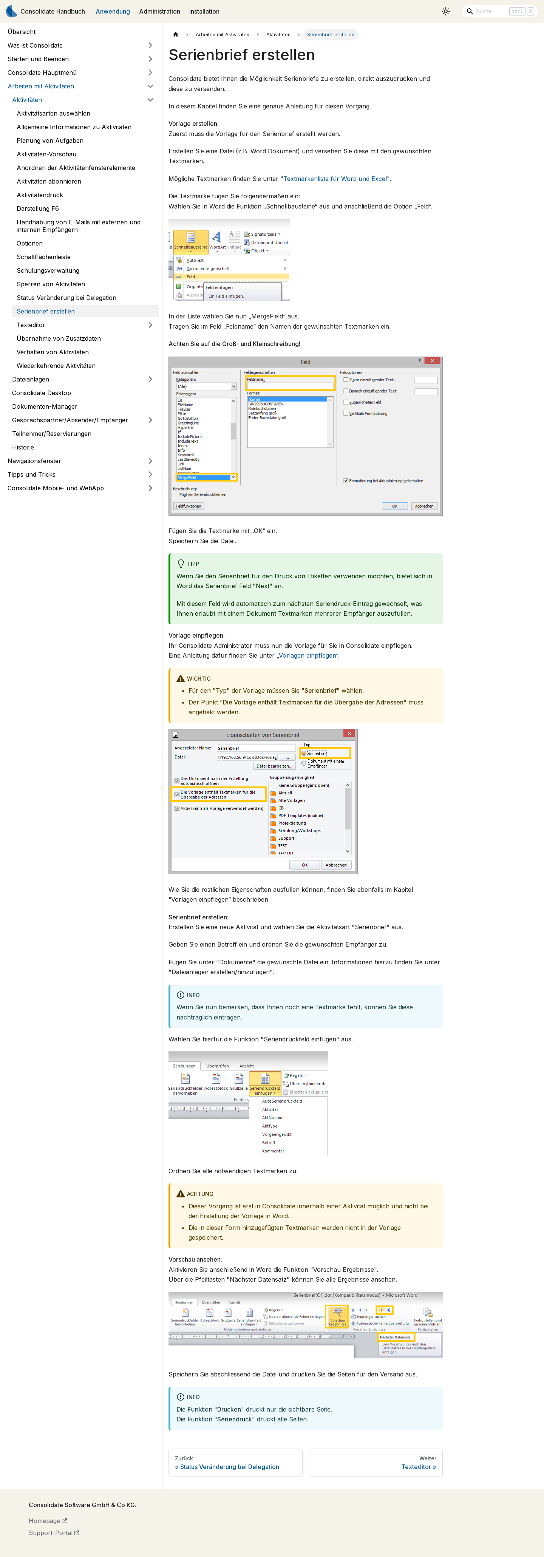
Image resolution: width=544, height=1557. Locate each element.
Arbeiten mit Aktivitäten (41, 86)
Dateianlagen (30, 379)
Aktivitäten (27, 99)
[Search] (500, 11)
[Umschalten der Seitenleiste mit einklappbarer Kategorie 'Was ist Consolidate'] (150, 45)
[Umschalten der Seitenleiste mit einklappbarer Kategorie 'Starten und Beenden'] (150, 59)
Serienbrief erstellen (46, 311)
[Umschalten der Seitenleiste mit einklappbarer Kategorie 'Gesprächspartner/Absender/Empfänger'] (150, 420)
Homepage (48, 1521)
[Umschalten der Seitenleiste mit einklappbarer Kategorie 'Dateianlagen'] (150, 379)
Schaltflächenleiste (44, 257)
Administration (159, 11)
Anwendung (113, 11)
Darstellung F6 (38, 208)
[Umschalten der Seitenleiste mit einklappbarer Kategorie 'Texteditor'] (150, 325)
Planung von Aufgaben (50, 140)
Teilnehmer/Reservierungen (51, 433)
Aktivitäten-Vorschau (46, 154)
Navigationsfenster (34, 461)
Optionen (30, 243)
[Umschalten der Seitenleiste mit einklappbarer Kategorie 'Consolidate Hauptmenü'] (150, 72)
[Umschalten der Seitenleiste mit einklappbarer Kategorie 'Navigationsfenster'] (150, 461)
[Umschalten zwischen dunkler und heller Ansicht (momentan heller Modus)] (446, 11)
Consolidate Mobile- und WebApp (56, 488)
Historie (23, 447)
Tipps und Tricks (32, 474)
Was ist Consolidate (35, 45)
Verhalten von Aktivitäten (53, 352)
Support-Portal (54, 1533)
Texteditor (31, 325)
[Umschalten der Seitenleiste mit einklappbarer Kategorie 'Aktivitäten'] (150, 100)
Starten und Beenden (38, 59)
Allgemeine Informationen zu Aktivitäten (74, 127)
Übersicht (22, 32)
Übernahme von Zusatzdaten (59, 338)
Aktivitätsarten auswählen (53, 113)
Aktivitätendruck (40, 195)
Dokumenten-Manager (44, 406)
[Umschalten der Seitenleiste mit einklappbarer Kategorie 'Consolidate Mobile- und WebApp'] (150, 488)
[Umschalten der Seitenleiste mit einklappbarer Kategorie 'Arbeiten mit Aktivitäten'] (150, 86)
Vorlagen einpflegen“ (308, 655)
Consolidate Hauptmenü (42, 72)
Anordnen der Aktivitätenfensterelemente (76, 167)
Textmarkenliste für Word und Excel (335, 178)
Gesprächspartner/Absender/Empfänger (70, 420)
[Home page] (175, 34)
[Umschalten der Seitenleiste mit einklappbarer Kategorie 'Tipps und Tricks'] (150, 474)
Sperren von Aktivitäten (51, 284)
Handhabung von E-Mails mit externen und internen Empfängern (79, 225)
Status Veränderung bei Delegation (66, 297)
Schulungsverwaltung (48, 270)
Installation (204, 11)
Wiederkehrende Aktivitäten (56, 365)
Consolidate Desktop (41, 393)
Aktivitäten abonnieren (49, 181)
